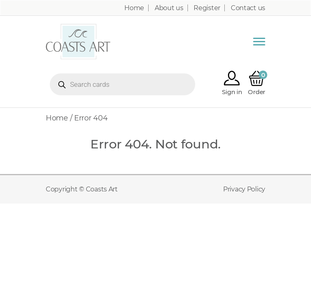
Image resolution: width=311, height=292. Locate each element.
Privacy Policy (244, 189)
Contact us (248, 8)
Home (134, 8)
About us (169, 8)
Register (207, 8)
